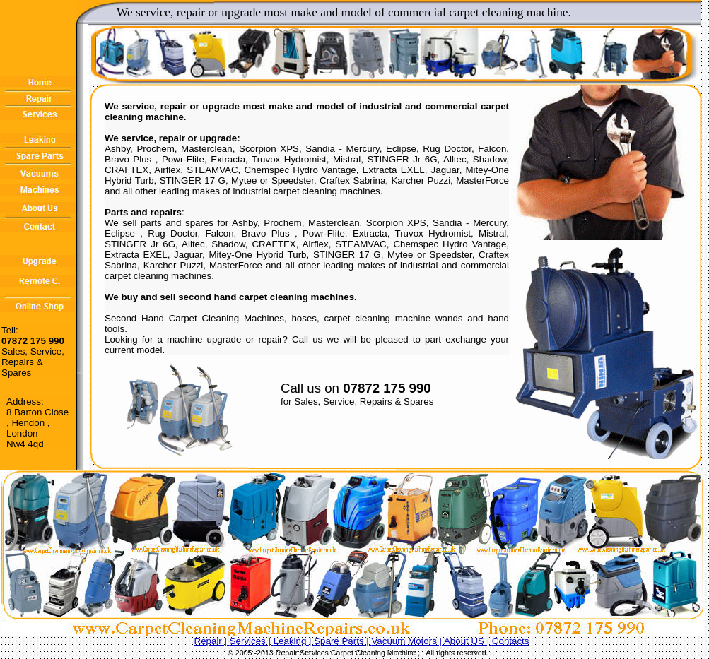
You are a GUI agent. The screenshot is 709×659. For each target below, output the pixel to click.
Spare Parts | (342, 641)
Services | (252, 641)
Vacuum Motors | (407, 641)
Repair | (212, 641)
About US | (468, 641)
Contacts (510, 641)
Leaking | (294, 641)
